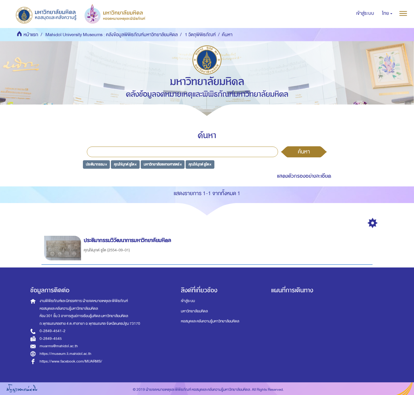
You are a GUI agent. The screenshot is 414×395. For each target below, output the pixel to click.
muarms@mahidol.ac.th (59, 346)
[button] (387, 13)
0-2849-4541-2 (52, 331)
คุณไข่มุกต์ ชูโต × (125, 164)
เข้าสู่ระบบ (188, 301)
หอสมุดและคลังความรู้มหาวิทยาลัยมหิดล (210, 321)
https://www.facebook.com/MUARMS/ (71, 361)
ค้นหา (304, 151)
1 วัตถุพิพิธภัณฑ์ (200, 35)
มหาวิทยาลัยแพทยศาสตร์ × (163, 164)
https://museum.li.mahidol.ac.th (65, 353)
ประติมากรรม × (96, 164)
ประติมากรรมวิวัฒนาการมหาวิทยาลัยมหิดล (128, 240)
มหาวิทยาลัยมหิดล (194, 311)
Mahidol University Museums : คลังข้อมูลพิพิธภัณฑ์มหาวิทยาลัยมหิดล (111, 35)
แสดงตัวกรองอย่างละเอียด (304, 176)
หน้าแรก (30, 35)
